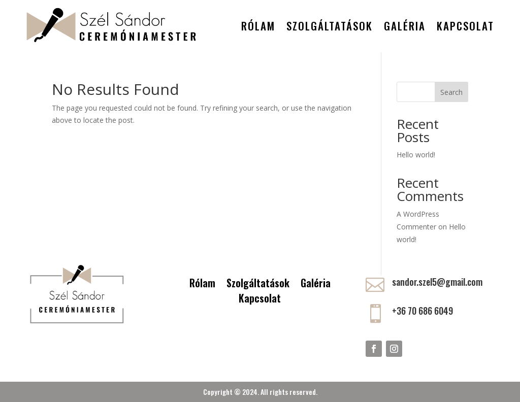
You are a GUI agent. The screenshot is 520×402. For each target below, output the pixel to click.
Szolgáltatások (329, 26)
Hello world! (416, 154)
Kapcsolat (465, 26)
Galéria (405, 26)
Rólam (258, 26)
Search (451, 92)
